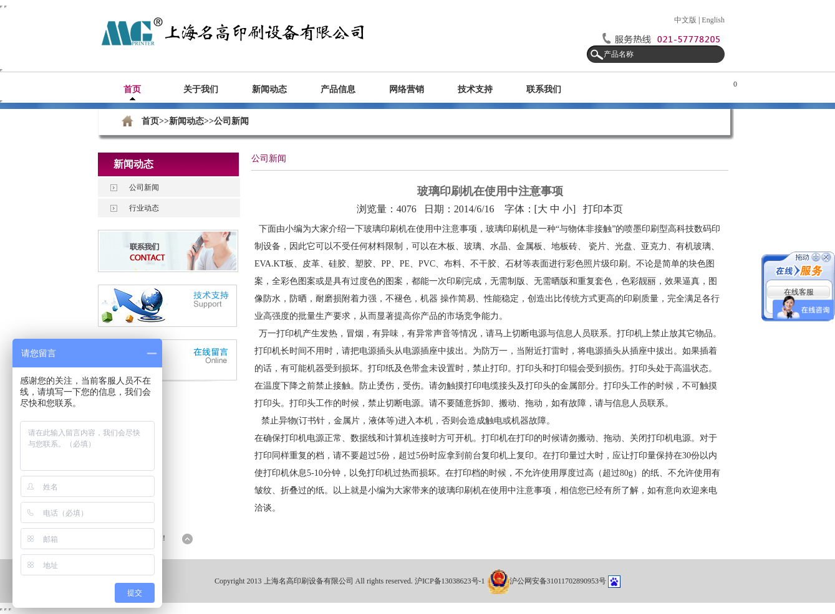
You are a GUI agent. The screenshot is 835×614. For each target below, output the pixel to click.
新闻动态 (269, 89)
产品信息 (338, 89)
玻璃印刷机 (385, 229)
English (713, 20)
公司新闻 (144, 187)
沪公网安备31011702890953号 (547, 581)
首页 (132, 89)
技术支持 (475, 89)
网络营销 (406, 89)
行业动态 (144, 208)
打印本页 (603, 209)
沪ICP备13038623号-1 (451, 581)
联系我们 (543, 89)
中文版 (685, 20)
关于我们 (200, 89)
